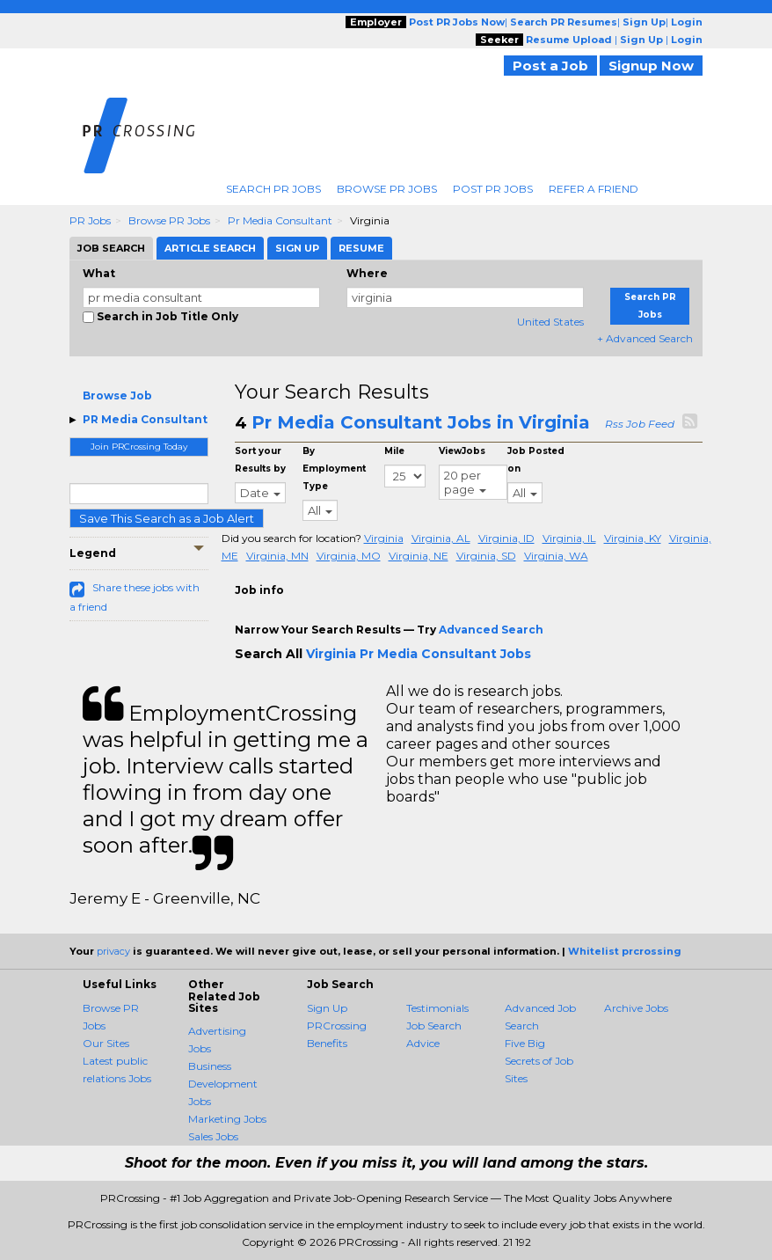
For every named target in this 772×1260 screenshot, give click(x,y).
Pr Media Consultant (280, 220)
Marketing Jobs (227, 1118)
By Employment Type (334, 468)
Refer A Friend (593, 188)
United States (550, 321)
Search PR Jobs (273, 188)
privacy (113, 951)
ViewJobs (462, 451)
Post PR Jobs (493, 188)
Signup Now (651, 65)
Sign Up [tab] (297, 248)
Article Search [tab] (210, 248)
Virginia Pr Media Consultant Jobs (418, 654)
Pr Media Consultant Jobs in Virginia (420, 422)
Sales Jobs (213, 1136)
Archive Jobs (636, 1008)
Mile (394, 451)
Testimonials (437, 1008)
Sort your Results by (260, 459)
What (99, 273)
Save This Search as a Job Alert (166, 518)
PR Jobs (90, 220)
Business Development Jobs (223, 1083)
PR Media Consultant (145, 419)
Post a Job (550, 65)
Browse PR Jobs (387, 188)
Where (367, 273)
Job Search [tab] (111, 248)
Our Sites (106, 1043)
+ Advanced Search (645, 338)
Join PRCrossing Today (139, 446)
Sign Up (327, 1008)
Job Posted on (535, 459)
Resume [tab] (361, 248)
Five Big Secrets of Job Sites (539, 1061)
